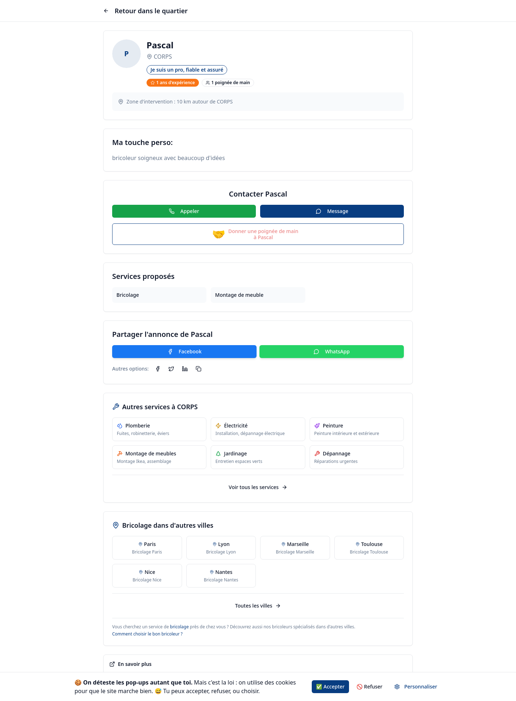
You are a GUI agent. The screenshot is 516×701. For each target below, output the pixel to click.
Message (332, 211)
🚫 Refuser (370, 686)
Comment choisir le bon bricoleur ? (147, 634)
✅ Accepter (330, 686)
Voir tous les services (258, 487)
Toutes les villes (258, 605)
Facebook (184, 351)
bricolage (179, 627)
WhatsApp (332, 351)
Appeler (184, 211)
